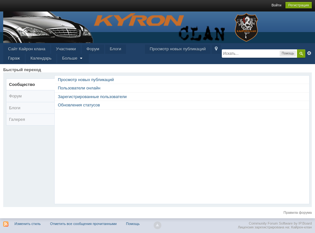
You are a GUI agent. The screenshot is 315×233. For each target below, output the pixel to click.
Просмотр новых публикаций (178, 48)
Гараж (14, 58)
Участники (66, 48)
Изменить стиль (27, 224)
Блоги (115, 48)
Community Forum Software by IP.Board (280, 223)
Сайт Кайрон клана (26, 48)
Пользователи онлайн (79, 88)
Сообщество (22, 84)
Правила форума (298, 212)
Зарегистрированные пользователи (92, 96)
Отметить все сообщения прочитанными (83, 224)
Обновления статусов (79, 105)
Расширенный (309, 53)
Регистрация (298, 5)
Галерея (17, 119)
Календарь (41, 58)
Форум (92, 48)
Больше (73, 58)
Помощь (133, 224)
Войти (277, 5)
